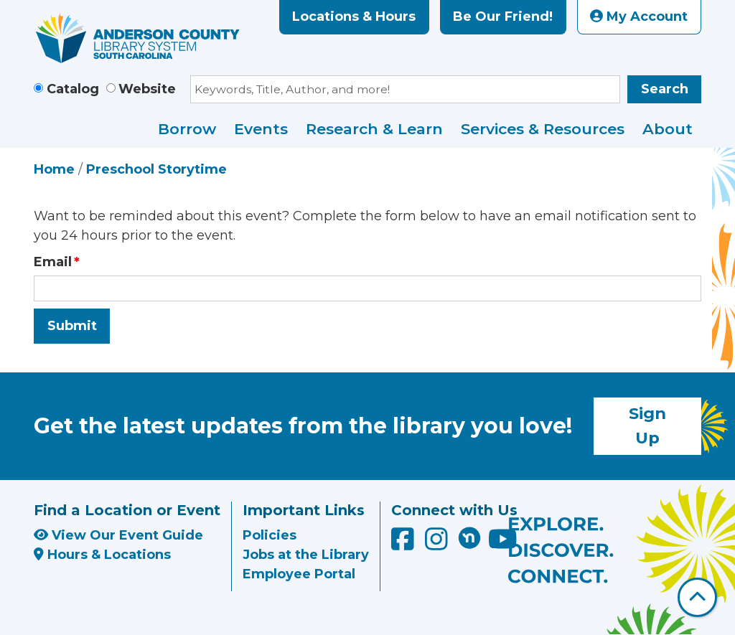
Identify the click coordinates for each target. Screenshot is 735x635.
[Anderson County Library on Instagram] (438, 544)
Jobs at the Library (306, 555)
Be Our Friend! (503, 16)
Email (53, 262)
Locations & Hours (354, 16)
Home (54, 169)
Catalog (73, 89)
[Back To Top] (697, 597)
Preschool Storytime (156, 169)
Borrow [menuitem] (187, 129)
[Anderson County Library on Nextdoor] (469, 537)
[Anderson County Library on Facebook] (404, 544)
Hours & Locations (102, 555)
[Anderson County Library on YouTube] (503, 544)
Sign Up (647, 425)
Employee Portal (299, 574)
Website (147, 89)
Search (664, 89)
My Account (639, 16)
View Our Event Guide (118, 535)
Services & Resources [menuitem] (542, 129)
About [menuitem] (667, 129)
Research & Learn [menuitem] (374, 129)
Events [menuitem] (261, 129)
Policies (269, 535)
